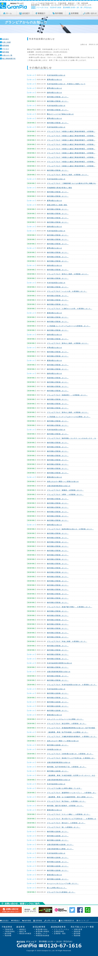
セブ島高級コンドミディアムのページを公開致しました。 (68, 417)
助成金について (42, 933)
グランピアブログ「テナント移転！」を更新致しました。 (68, 814)
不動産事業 (7, 927)
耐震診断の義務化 (42, 931)
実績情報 (8, 935)
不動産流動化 (10, 931)
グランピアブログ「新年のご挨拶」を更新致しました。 (68, 175)
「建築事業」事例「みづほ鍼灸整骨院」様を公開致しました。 (70, 797)
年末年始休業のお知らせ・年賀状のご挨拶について (66, 84)
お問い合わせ (51, 920)
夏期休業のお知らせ (54, 313)
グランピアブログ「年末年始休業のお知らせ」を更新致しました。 (72, 684)
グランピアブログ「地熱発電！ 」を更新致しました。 (67, 395)
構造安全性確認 (25, 933)
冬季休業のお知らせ (54, 347)
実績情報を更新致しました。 (58, 378)
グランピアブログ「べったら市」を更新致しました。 (67, 291)
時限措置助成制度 (42, 935)
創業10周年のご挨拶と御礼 (57, 205)
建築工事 (22, 931)
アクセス (5, 49)
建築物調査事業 (58, 927)
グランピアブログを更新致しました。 (61, 892)
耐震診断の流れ (42, 929)
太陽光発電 (78, 929)
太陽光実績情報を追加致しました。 (60, 844)
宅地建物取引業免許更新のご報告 (59, 188)
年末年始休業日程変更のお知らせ (59, 663)
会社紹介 (5, 39)
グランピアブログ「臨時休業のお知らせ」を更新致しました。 (70, 529)
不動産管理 (9, 929)
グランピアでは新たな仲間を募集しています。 (64, 788)
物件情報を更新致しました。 (58, 97)
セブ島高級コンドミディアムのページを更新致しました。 (68, 326)
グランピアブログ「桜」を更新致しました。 (63, 827)
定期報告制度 (59, 931)
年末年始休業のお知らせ (56, 75)
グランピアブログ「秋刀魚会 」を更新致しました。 (66, 801)
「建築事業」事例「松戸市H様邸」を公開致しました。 (67, 732)
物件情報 (5, 52)
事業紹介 (16, 920)
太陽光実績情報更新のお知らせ (58, 486)
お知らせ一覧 (7, 55)
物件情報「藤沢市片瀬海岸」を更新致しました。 (65, 805)
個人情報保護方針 (9, 58)
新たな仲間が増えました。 (57, 888)
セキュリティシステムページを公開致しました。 (65, 719)
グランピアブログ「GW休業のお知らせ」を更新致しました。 (70, 754)
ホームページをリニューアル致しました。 (63, 883)
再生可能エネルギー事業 (82, 927)
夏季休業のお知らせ (54, 79)
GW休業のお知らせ (54, 749)
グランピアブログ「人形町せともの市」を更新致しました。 (69, 308)
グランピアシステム (61, 929)
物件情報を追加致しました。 (58, 693)
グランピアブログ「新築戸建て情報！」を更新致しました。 (69, 607)
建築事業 (20, 927)
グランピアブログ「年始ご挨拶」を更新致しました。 (67, 641)
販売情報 (8, 933)
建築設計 (22, 929)
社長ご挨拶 (6, 42)
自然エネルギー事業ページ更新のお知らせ (63, 481)
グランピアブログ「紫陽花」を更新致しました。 (65, 490)
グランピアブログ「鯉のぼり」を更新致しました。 (66, 823)
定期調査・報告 (60, 933)
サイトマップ (84, 920)
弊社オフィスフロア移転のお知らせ (60, 114)
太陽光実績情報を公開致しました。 (60, 849)
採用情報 (5, 45)
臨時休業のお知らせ (54, 92)
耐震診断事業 (39, 927)
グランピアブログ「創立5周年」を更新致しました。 (66, 723)
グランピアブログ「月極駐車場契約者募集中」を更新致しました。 (72, 736)
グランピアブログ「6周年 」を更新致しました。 (65, 494)
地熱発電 (77, 931)
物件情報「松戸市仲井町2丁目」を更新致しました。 (66, 767)
